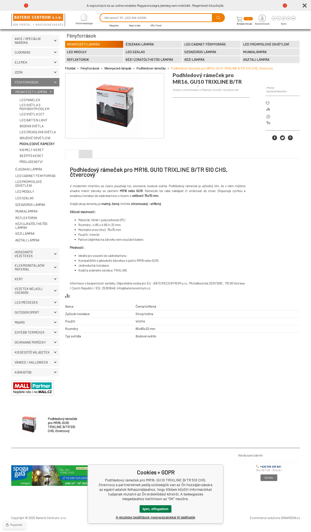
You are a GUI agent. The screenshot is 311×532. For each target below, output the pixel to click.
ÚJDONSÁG (37, 52)
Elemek (37, 62)
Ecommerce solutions (265, 518)
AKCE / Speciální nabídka (37, 41)
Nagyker (114, 25)
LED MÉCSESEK (37, 302)
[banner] (38, 20)
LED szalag (24, 198)
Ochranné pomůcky (37, 342)
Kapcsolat (134, 25)
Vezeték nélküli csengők (37, 291)
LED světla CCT (32, 114)
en (293, 18)
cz (274, 18)
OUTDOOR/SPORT (37, 312)
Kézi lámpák (25, 233)
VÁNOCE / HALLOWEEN (37, 362)
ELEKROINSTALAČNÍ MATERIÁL (37, 267)
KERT (37, 279)
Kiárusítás (37, 372)
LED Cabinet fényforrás (35, 176)
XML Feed (155, 25)
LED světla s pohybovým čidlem (34, 107)
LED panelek (30, 100)
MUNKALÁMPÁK (26, 211)
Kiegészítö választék (37, 352)
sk (284, 18)
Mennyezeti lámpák (31, 92)
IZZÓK (37, 72)
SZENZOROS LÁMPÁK (30, 205)
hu (288, 18)
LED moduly (24, 191)
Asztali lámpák (27, 240)
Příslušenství (31, 162)
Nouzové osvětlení (35, 138)
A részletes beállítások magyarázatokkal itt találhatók (155, 517)
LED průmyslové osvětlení (28, 183)
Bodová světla (31, 126)
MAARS (37, 322)
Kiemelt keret (32, 150)
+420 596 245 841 (268, 466)
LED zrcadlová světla (38, 132)
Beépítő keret (31, 156)
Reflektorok (26, 218)
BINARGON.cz (290, 518)
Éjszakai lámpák (28, 169)
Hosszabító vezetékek (37, 254)
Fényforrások (37, 82)
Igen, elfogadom (156, 509)
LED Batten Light (34, 120)
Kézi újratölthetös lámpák (31, 225)
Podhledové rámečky (37, 144)
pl (279, 18)
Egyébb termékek (37, 332)
